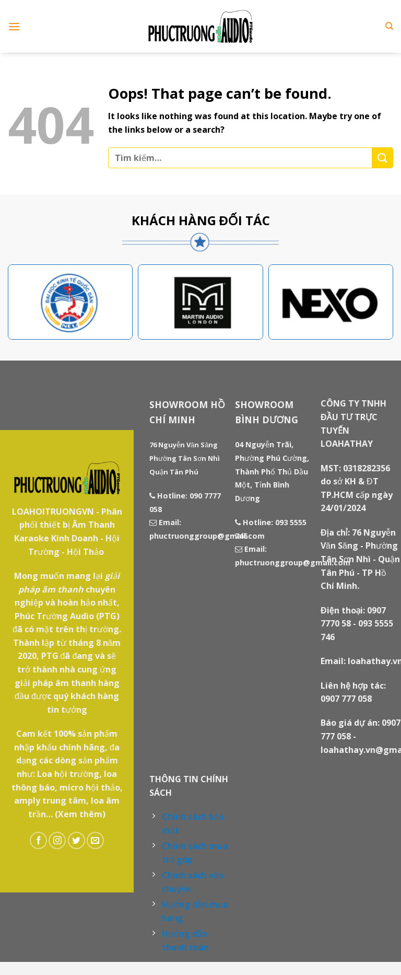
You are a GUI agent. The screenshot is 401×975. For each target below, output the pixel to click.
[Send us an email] (95, 840)
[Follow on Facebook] (38, 840)
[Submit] (382, 157)
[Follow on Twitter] (76, 840)
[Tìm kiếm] (389, 26)
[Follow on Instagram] (57, 840)
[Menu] (14, 26)
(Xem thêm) (80, 814)
